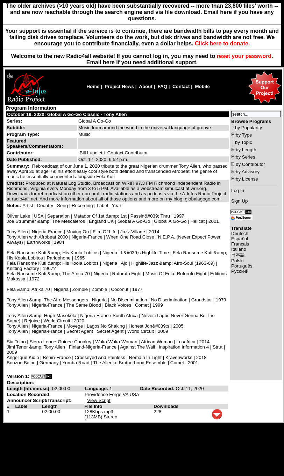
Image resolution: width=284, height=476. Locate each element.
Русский (239, 271)
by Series (245, 157)
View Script (98, 400)
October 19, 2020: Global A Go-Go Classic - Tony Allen (67, 114)
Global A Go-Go (94, 121)
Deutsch (239, 233)
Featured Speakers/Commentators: (35, 143)
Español (239, 238)
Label (21, 406)
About (145, 86)
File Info (93, 406)
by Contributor (250, 164)
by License (247, 179)
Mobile (202, 86)
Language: (97, 388)
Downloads (166, 406)
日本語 (238, 254)
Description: (20, 382)
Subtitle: (16, 127)
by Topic (243, 142)
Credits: (16, 183)
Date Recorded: (158, 388)
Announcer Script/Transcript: (39, 400)
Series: (14, 121)
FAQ (162, 86)
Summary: (19, 166)
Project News (119, 86)
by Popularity (248, 127)
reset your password (244, 56)
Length (49, 406)
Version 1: (18, 376)
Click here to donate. (222, 43)
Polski (237, 260)
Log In (237, 190)
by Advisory (248, 171)
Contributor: (20, 152)
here (109, 62)
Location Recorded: (29, 394)
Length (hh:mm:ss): (29, 388)
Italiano (238, 249)
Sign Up (239, 201)
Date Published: (24, 159)
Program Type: (23, 134)
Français (240, 244)
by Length (246, 149)
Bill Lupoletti (92, 152)
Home (92, 86)
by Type (244, 135)
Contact (181, 86)
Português (242, 266)
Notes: (14, 205)
